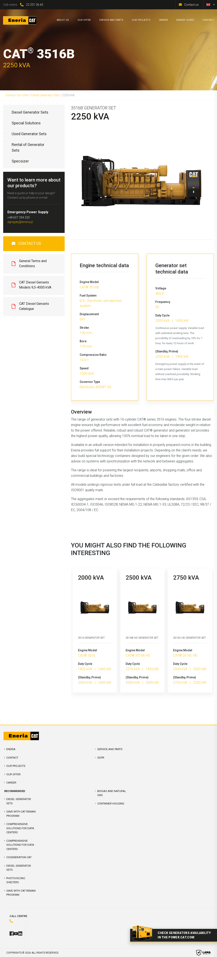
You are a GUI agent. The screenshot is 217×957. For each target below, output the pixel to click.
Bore (83, 341)
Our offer (23, 95)
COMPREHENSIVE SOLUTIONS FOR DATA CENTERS (20, 828)
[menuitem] (208, 4)
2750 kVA (186, 577)
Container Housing (110, 803)
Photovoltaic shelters (15, 880)
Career (11, 782)
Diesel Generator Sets (45, 95)
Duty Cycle (162, 315)
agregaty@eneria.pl (20, 222)
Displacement (89, 314)
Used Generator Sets (29, 134)
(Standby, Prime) (166, 351)
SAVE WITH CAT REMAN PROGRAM (21, 813)
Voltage (160, 288)
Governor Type (90, 382)
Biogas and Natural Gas (111, 793)
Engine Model (89, 282)
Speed (84, 368)
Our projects (15, 765)
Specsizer (20, 161)
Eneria (10, 95)
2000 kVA (91, 577)
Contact (12, 757)
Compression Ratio (93, 354)
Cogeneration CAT (19, 857)
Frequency (162, 302)
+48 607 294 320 (18, 217)
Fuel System (88, 295)
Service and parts (109, 749)
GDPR (100, 757)
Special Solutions (26, 123)
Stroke (84, 327)
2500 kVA (139, 577)
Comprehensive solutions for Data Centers (20, 845)
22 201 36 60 (34, 4)
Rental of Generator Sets (28, 147)
